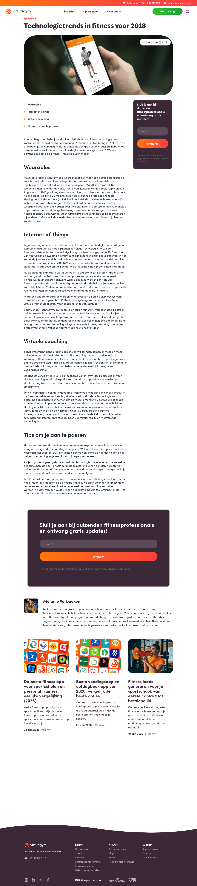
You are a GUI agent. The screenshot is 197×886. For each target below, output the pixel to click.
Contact (146, 853)
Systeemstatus (150, 857)
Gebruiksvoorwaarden (87, 870)
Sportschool (30, 18)
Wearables (34, 104)
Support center (150, 849)
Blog (111, 853)
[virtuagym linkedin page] (35, 880)
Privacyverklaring (84, 865)
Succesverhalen (117, 849)
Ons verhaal (81, 849)
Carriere (79, 853)
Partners (79, 857)
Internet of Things (38, 111)
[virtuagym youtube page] (42, 880)
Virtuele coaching (38, 119)
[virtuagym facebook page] (49, 880)
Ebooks (113, 857)
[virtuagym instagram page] (28, 880)
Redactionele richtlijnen (121, 861)
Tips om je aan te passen (43, 126)
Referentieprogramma (87, 861)
